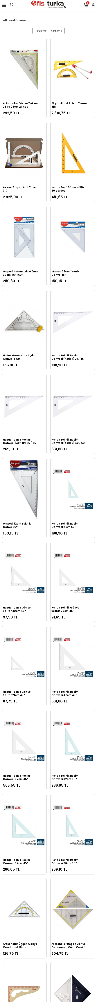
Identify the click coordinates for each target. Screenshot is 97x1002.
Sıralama (56, 30)
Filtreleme (41, 30)
